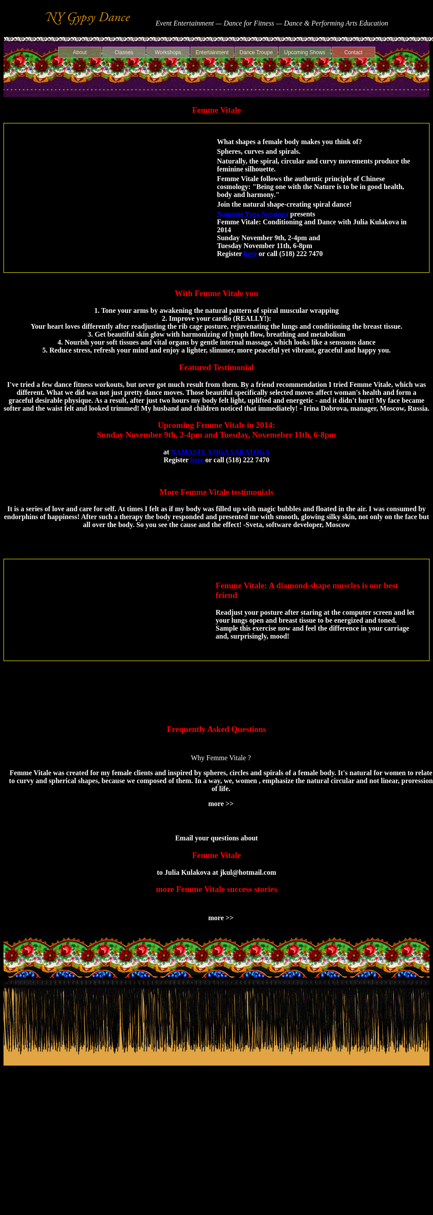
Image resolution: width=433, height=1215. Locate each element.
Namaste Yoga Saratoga (252, 214)
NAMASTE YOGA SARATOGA (220, 452)
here (250, 253)
